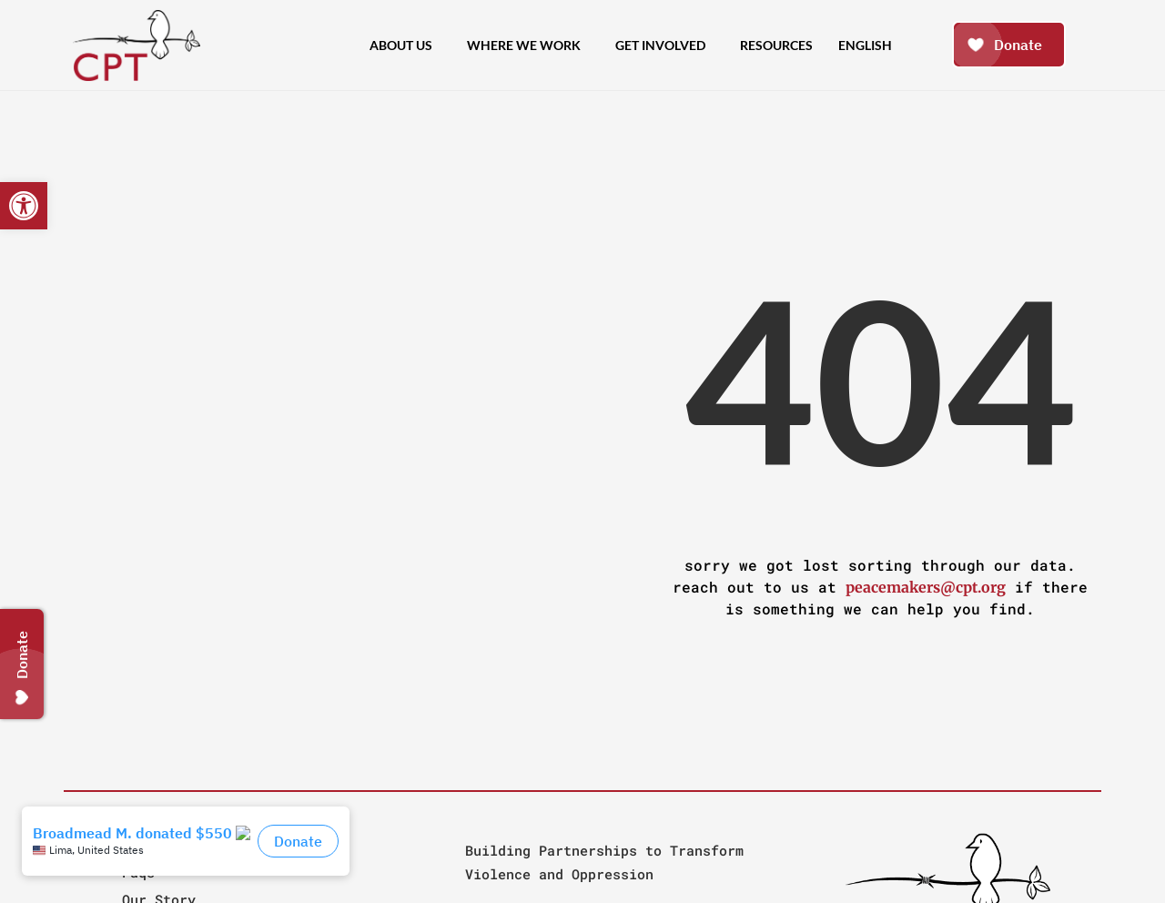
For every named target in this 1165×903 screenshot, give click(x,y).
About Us (405, 45)
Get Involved (664, 45)
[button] (23, 205)
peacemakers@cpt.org (926, 587)
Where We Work (528, 45)
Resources (776, 45)
